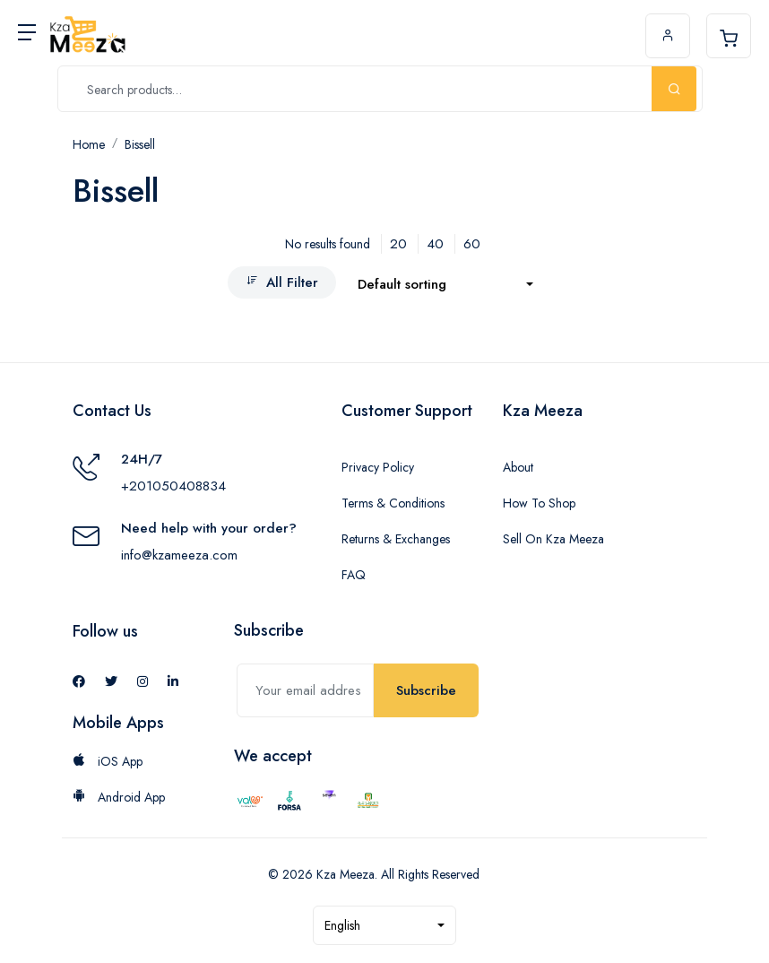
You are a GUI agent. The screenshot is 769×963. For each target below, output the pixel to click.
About (518, 467)
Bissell (140, 144)
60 (471, 244)
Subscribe (426, 690)
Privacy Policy (377, 467)
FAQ (353, 575)
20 (398, 244)
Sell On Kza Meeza (553, 539)
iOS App (108, 761)
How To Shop (539, 503)
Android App (119, 797)
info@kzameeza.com (179, 555)
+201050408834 (173, 486)
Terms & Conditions (393, 503)
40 (435, 244)
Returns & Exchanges (395, 539)
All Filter (282, 282)
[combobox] (445, 284)
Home (89, 144)
